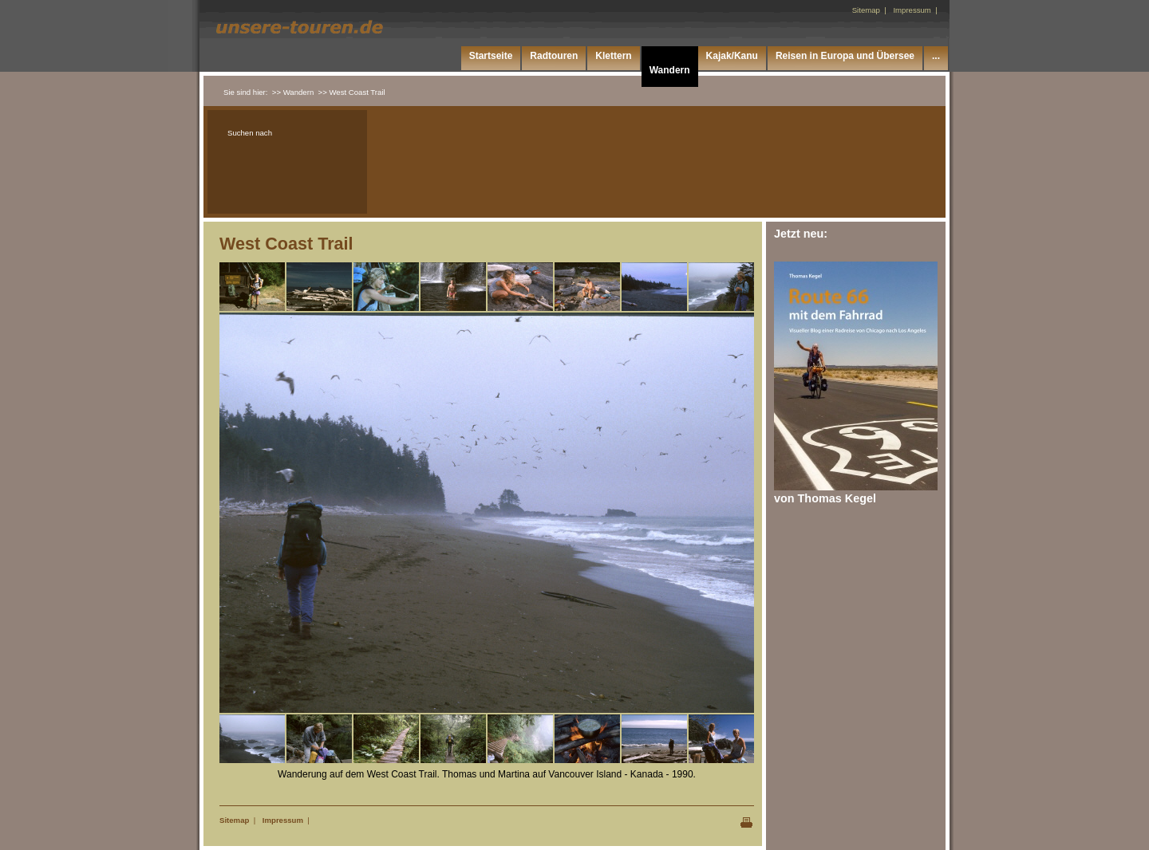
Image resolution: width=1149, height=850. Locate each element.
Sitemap (234, 820)
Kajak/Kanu (732, 55)
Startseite (491, 55)
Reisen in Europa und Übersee (845, 55)
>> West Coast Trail (351, 92)
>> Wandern (293, 92)
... (936, 55)
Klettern (613, 55)
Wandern (670, 70)
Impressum (283, 820)
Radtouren (554, 55)
